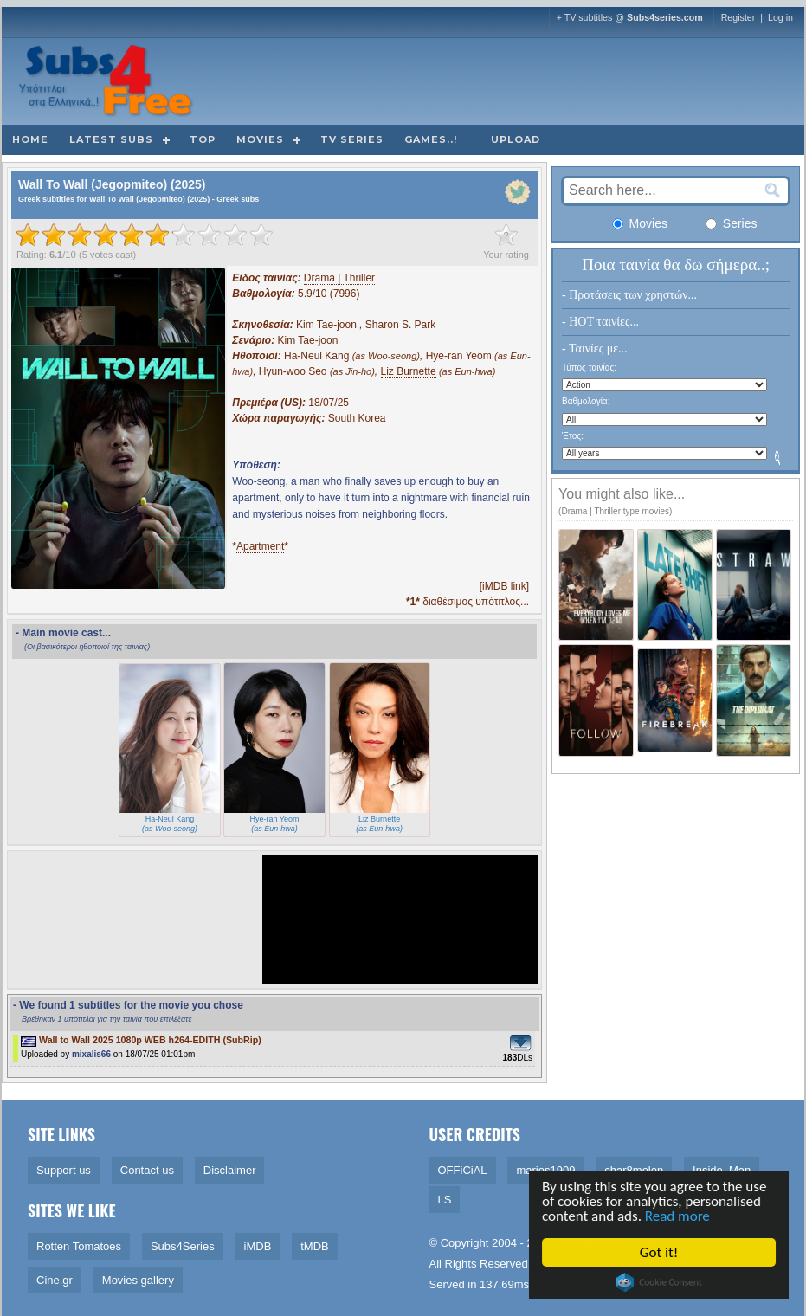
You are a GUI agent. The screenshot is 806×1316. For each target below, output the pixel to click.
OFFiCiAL (462, 1170)
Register (738, 17)
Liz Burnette (408, 371)
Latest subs (111, 139)
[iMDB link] (504, 586)
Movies (260, 139)
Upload (515, 139)
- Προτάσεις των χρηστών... (629, 294)
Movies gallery (138, 1280)
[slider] (144, 235)
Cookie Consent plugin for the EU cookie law (659, 1282)
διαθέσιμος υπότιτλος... (467, 602)
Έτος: (573, 436)
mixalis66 (91, 1054)
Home (30, 139)
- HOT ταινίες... (600, 321)
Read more (678, 1216)
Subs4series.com (665, 17)
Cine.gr (54, 1280)
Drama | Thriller (339, 278)
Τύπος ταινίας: (589, 367)
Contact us (147, 1170)
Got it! (660, 1252)
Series (732, 223)
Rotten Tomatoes (78, 1246)
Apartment (260, 546)
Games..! (430, 139)
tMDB (314, 1246)
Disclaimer (229, 1170)
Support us (63, 1170)
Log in (780, 17)
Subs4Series (183, 1246)
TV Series (352, 139)
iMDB (258, 1246)
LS (445, 1199)
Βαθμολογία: (585, 401)
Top (203, 139)
